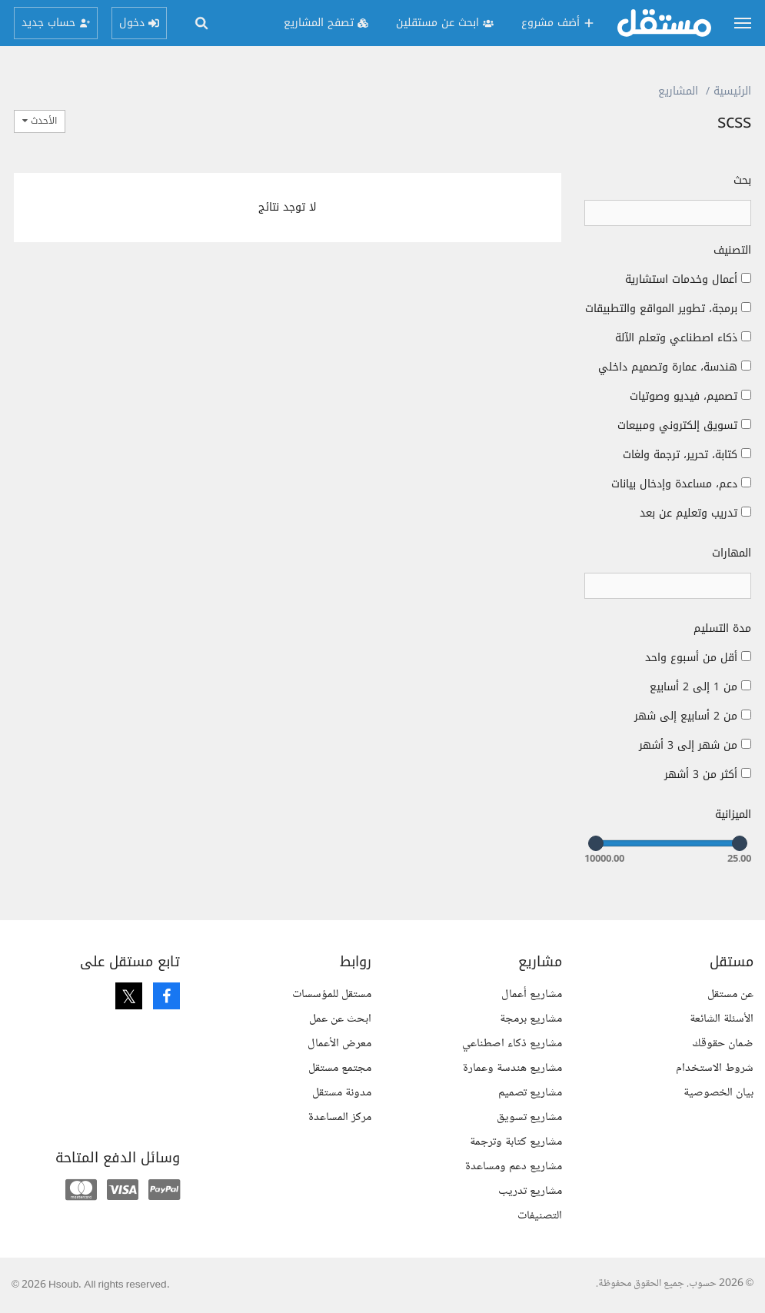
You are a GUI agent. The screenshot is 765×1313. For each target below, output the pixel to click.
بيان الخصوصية (718, 1092)
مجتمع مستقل (339, 1068)
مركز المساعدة (339, 1117)
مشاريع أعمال (531, 994)
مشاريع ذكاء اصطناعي (512, 1043)
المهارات (731, 553)
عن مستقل (730, 994)
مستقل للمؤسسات (331, 994)
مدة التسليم (722, 629)
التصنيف (732, 250)
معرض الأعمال (339, 1043)
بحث (742, 180)
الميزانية (733, 815)
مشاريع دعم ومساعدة (513, 1166)
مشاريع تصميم (530, 1092)
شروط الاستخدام (714, 1068)
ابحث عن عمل (340, 1019)
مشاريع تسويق (529, 1117)
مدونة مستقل (341, 1092)
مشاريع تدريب (530, 1191)
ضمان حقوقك (722, 1043)
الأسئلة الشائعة (721, 1019)
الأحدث (39, 120)
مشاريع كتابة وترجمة (516, 1142)
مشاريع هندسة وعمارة (512, 1068)
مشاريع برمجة (531, 1019)
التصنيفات (539, 1215)
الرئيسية (732, 91)
